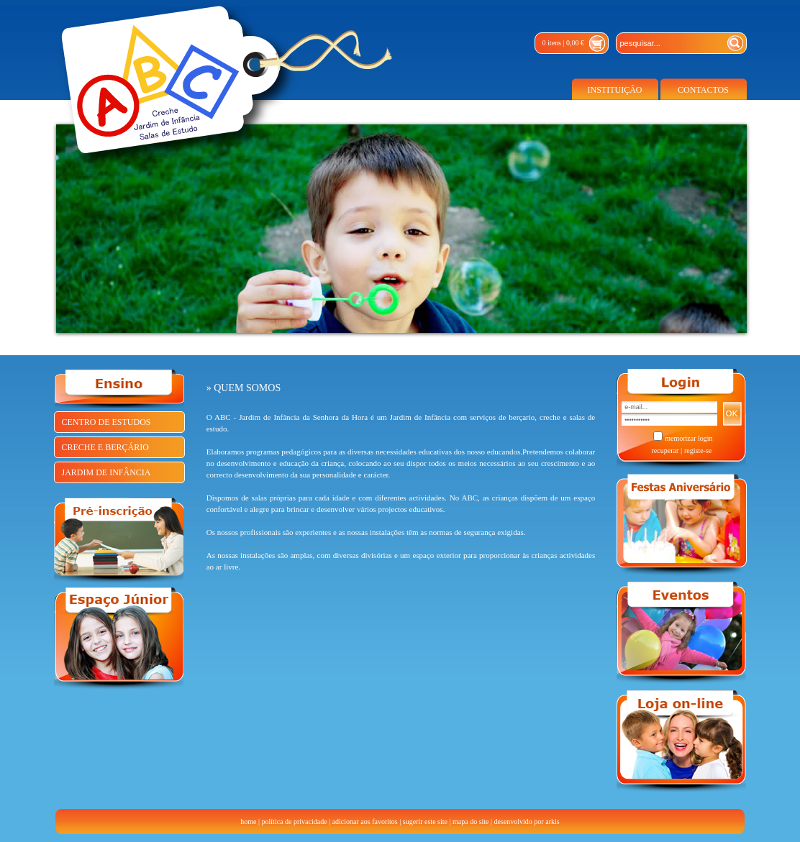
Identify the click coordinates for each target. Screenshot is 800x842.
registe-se (698, 450)
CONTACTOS (703, 90)
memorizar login (688, 438)
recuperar (664, 450)
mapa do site (471, 821)
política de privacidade (294, 821)
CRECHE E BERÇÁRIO (105, 447)
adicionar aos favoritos (365, 821)
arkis (552, 821)
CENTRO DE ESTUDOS (106, 422)
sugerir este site (425, 821)
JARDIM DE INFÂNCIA (106, 472)
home (248, 821)
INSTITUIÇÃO (615, 90)
